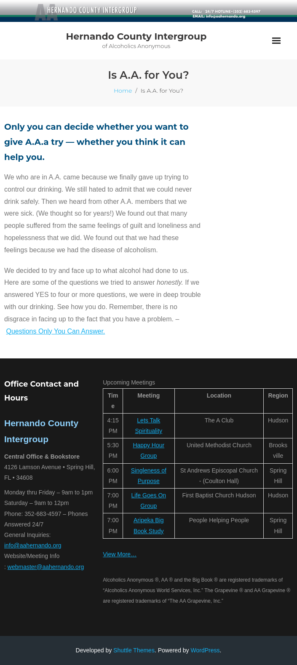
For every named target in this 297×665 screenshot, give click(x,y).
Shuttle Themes (134, 650)
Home (123, 90)
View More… (119, 554)
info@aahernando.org (33, 545)
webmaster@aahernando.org (46, 567)
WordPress (205, 650)
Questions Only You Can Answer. (55, 331)
